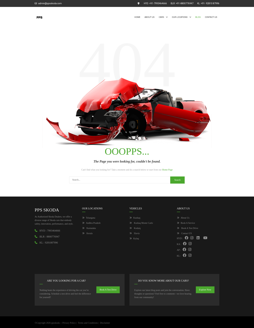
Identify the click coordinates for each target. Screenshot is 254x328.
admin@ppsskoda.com (50, 3)
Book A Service (186, 223)
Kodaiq (135, 228)
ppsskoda (55, 323)
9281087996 (51, 242)
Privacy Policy (69, 323)
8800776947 (53, 236)
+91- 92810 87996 (210, 3)
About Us (183, 218)
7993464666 (53, 230)
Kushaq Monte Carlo (141, 223)
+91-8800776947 (184, 3)
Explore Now (205, 289)
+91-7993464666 (158, 3)
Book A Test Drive (187, 228)
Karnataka (89, 228)
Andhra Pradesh (91, 223)
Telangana (88, 218)
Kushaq (134, 218)
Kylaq (134, 238)
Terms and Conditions (88, 323)
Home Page (167, 170)
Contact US (184, 233)
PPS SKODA (47, 209)
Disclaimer (105, 323)
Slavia (134, 233)
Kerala (87, 233)
